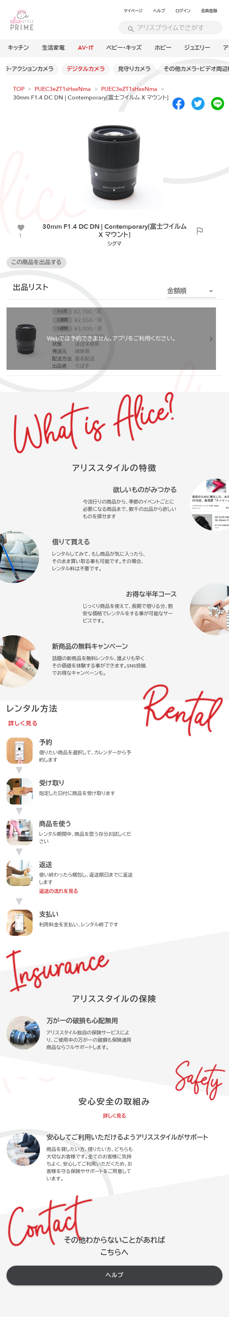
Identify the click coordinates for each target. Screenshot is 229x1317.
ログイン (183, 11)
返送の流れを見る (58, 891)
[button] (191, 291)
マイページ (133, 11)
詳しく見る (23, 723)
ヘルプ (159, 11)
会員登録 (209, 11)
